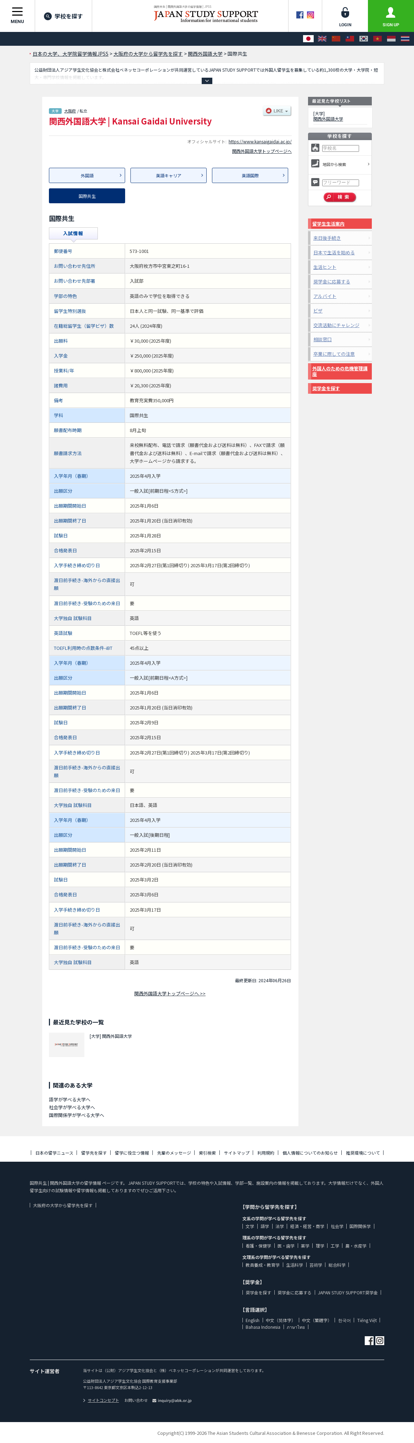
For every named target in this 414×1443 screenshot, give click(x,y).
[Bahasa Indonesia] (391, 39)
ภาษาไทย (296, 1327)
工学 (335, 1246)
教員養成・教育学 (263, 1265)
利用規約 (265, 1152)
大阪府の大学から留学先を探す (63, 1205)
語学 (265, 1226)
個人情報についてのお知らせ (310, 1152)
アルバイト (324, 296)
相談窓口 (322, 339)
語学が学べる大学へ (69, 1099)
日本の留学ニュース (54, 1152)
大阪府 (70, 111)
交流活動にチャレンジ (336, 325)
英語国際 (250, 175)
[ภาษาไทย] (405, 39)
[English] (322, 39)
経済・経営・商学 (307, 1226)
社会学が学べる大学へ (72, 1107)
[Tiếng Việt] (377, 39)
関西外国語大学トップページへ (262, 151)
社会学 (337, 1226)
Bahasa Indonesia (263, 1327)
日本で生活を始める (334, 252)
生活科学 (294, 1265)
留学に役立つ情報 (132, 1152)
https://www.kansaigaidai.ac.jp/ (260, 141)
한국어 (344, 1320)
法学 (279, 1226)
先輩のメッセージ (174, 1152)
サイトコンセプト (101, 1400)
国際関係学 (360, 1226)
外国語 (87, 175)
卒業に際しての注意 (334, 353)
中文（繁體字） (317, 1320)
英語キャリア (168, 175)
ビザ (318, 310)
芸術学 (315, 1265)
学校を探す (63, 16)
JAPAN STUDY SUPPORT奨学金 (348, 1292)
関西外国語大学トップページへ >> (170, 993)
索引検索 (207, 1152)
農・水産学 (356, 1246)
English (252, 1320)
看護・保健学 (258, 1246)
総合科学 (337, 1265)
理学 (320, 1246)
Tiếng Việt (367, 1320)
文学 (250, 1226)
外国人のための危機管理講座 (340, 371)
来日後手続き (327, 237)
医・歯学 (286, 1246)
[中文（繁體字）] (350, 39)
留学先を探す (94, 1152)
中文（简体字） (281, 1320)
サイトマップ (237, 1152)
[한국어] (363, 39)
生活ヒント (324, 267)
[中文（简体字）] (336, 39)
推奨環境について (363, 1152)
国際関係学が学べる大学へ (76, 1115)
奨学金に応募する (331, 281)
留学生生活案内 (328, 223)
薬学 (305, 1246)
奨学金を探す (326, 388)
